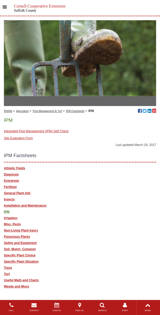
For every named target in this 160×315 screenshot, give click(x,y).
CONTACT (34, 307)
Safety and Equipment (20, 243)
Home (8, 111)
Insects (9, 199)
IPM (6, 212)
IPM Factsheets (75, 111)
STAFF (125, 307)
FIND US (79, 307)
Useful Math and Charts (21, 280)
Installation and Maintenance (25, 205)
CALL (11, 307)
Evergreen (11, 181)
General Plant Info (17, 193)
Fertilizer (10, 187)
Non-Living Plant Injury (21, 230)
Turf (7, 274)
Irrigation (10, 218)
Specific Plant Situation (21, 261)
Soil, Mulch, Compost (20, 249)
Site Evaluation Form (18, 138)
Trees (8, 268)
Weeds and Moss (16, 286)
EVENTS (57, 307)
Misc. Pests (12, 224)
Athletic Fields (14, 168)
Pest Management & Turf (47, 111)
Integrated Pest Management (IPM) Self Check (36, 131)
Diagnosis (11, 174)
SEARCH (102, 307)
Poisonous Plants (17, 237)
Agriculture (22, 111)
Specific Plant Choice (20, 255)
